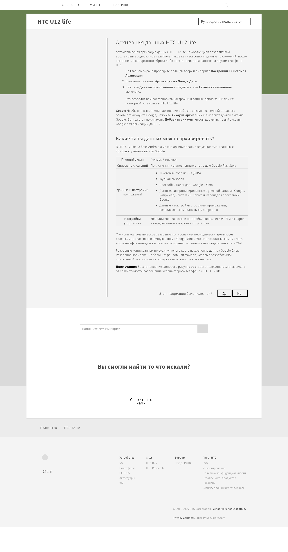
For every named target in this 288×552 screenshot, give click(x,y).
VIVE (115, 507)
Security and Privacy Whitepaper (223, 512)
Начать (47, 51)
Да (223, 311)
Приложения (53, 83)
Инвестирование (213, 493)
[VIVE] (241, 5)
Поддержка (49, 452)
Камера (48, 72)
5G (114, 488)
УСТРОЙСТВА (72, 5)
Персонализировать (61, 62)
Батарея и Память (59, 110)
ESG (204, 488)
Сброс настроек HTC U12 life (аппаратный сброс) (72, 179)
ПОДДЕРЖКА (126, 5)
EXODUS (118, 498)
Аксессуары (120, 502)
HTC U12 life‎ (74, 452)
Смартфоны (120, 493)
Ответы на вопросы (60, 41)
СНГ (50, 496)
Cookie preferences (61, 546)
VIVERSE (99, 5)
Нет (240, 311)
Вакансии (208, 507)
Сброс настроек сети (70, 166)
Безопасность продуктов (219, 502)
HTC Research (149, 493)
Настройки (51, 202)
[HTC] (46, 5)
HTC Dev (146, 488)
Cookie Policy (149, 540)
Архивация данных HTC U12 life (73, 153)
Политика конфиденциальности (223, 498)
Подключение (55, 192)
